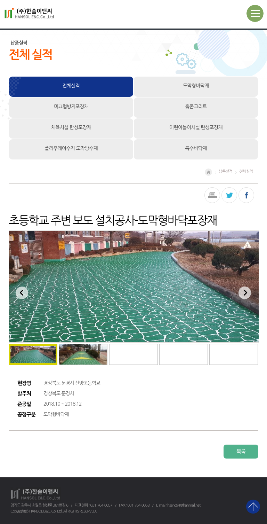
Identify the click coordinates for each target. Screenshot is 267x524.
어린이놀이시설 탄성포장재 (195, 127)
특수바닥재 (196, 148)
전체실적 (71, 85)
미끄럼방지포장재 (71, 106)
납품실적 (226, 171)
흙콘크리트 (196, 106)
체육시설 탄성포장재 (71, 127)
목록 (240, 451)
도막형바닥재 (196, 85)
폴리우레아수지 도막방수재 (71, 148)
